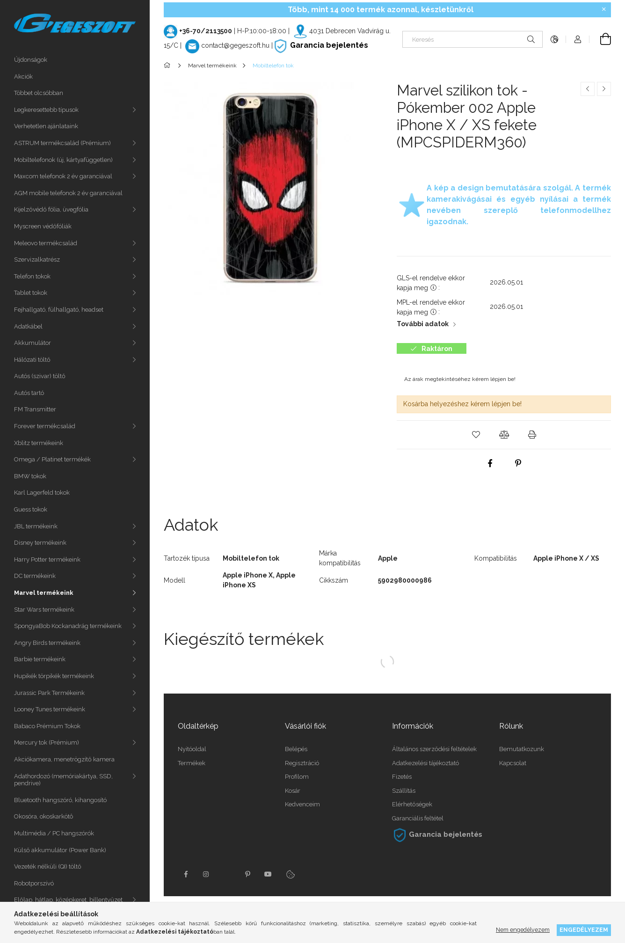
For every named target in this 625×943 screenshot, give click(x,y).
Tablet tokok (30, 292)
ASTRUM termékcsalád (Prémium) (62, 142)
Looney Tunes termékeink (49, 709)
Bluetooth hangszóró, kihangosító (60, 800)
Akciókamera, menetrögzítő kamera (64, 759)
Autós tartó (29, 392)
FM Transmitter (35, 409)
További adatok (423, 324)
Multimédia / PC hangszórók (54, 833)
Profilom (297, 776)
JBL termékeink (36, 526)
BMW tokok (30, 476)
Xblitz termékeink (38, 442)
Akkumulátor (32, 342)
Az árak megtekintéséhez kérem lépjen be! (460, 379)
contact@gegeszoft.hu (235, 45)
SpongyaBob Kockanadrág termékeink (68, 625)
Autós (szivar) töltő (39, 376)
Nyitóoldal (192, 749)
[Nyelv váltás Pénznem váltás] (554, 39)
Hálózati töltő (32, 359)
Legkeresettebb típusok (46, 109)
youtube (268, 874)
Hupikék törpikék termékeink (54, 676)
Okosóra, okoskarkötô (43, 816)
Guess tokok (30, 509)
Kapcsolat (512, 763)
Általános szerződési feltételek (434, 749)
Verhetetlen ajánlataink (46, 126)
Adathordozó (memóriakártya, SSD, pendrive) (63, 780)
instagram (206, 874)
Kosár (292, 790)
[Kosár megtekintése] (600, 39)
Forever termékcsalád (44, 426)
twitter (227, 874)
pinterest (247, 874)
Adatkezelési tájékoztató (425, 763)
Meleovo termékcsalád (45, 243)
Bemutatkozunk (521, 749)
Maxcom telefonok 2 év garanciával (63, 176)
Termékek (191, 763)
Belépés (296, 749)
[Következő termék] (604, 89)
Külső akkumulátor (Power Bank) (60, 850)
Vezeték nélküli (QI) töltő (47, 866)
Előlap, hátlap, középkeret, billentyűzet (68, 899)
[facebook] (489, 463)
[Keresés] (472, 39)
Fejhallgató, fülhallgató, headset (58, 309)
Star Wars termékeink (44, 609)
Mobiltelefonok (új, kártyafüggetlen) (63, 159)
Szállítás (403, 790)
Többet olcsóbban (38, 92)
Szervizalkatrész (37, 259)
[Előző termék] (588, 89)
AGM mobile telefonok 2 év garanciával (68, 193)
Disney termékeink (40, 542)
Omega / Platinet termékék (52, 459)
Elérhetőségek (412, 804)
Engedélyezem (584, 929)
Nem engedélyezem (523, 929)
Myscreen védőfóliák (43, 226)
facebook (186, 874)
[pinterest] (518, 463)
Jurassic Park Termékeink (49, 692)
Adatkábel (28, 326)
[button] (475, 435)
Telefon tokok (32, 276)
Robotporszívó (34, 883)
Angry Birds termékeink (47, 642)
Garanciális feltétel (417, 818)
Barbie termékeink (39, 659)
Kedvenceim (302, 804)
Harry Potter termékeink (47, 559)
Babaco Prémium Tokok (47, 726)
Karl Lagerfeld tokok (42, 492)
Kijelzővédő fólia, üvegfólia (51, 209)
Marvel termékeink (43, 592)
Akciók (23, 76)
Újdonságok (30, 59)
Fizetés (402, 776)
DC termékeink (35, 575)
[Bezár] (604, 9)
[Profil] (577, 39)
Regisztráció (302, 763)
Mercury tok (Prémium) (46, 742)
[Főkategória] (169, 65)
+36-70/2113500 (205, 31)
